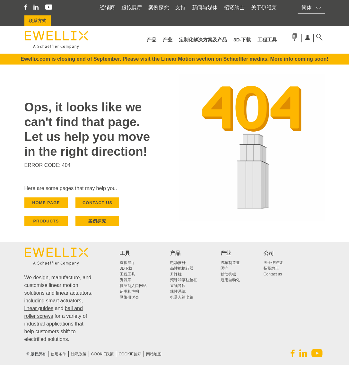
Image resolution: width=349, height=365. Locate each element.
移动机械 (228, 274)
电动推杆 (178, 262)
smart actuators (63, 300)
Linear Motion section (187, 59)
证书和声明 (129, 291)
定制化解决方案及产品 (203, 39)
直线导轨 (178, 285)
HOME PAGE (46, 202)
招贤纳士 (234, 7)
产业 (167, 39)
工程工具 (267, 39)
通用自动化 (230, 280)
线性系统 (178, 291)
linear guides (39, 308)
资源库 (125, 280)
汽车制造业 (230, 262)
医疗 (224, 268)
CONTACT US (97, 202)
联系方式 (38, 20)
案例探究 (158, 7)
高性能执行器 (181, 268)
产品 (151, 39)
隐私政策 (78, 354)
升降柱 (176, 274)
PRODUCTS (46, 221)
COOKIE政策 (102, 354)
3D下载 (126, 268)
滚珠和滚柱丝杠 (183, 280)
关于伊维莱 (264, 7)
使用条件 (58, 354)
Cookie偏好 (129, 354)
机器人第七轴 (181, 297)
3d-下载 (242, 39)
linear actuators (73, 293)
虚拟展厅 (131, 7)
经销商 (107, 7)
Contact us (273, 274)
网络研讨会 (129, 297)
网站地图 (153, 354)
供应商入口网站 (133, 285)
